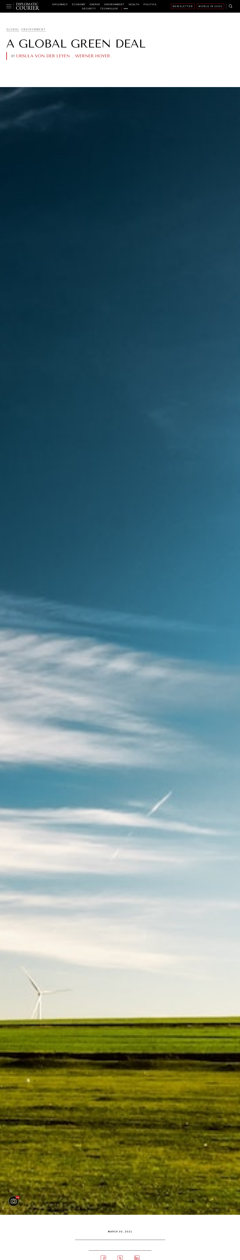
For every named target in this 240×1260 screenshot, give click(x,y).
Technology (109, 8)
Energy (95, 4)
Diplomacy (60, 4)
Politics (150, 4)
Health (134, 4)
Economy (79, 4)
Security (89, 8)
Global (12, 29)
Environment (114, 4)
